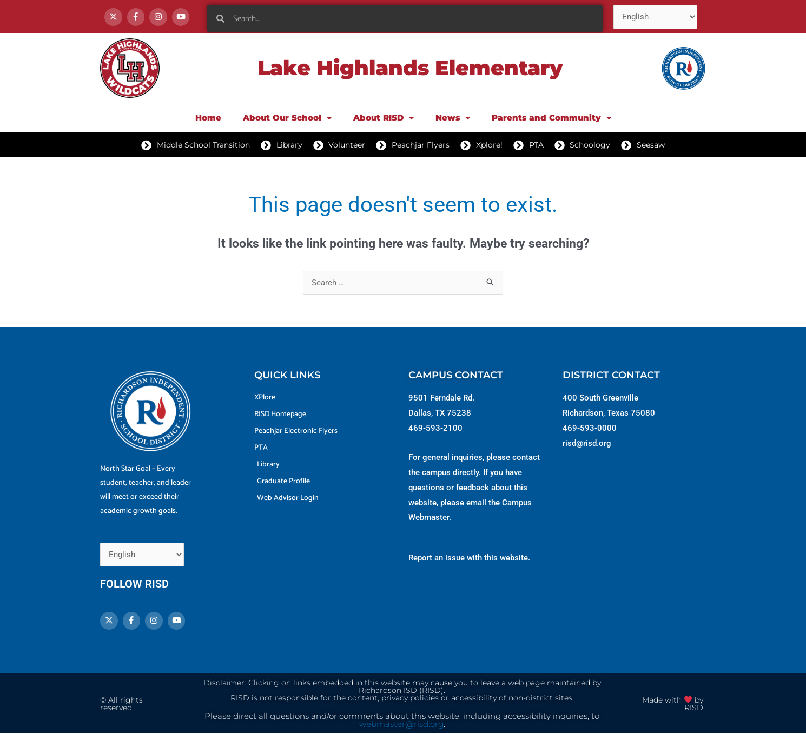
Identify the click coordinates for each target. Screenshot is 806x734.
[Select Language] (655, 17)
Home (208, 117)
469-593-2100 (435, 428)
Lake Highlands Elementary (410, 68)
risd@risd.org (587, 443)
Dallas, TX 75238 (439, 413)
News (452, 118)
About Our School (287, 118)
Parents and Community (551, 118)
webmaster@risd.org (401, 724)
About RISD (383, 118)
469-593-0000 (590, 428)
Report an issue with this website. (469, 558)
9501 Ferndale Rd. (441, 398)
